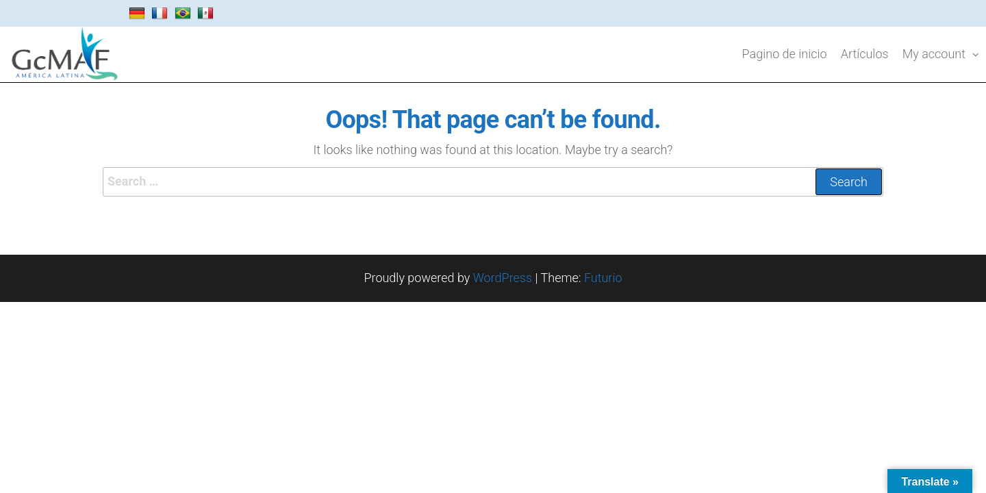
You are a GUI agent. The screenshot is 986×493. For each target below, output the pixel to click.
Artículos (865, 54)
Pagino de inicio (784, 54)
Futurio (603, 277)
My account (933, 54)
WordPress (502, 277)
